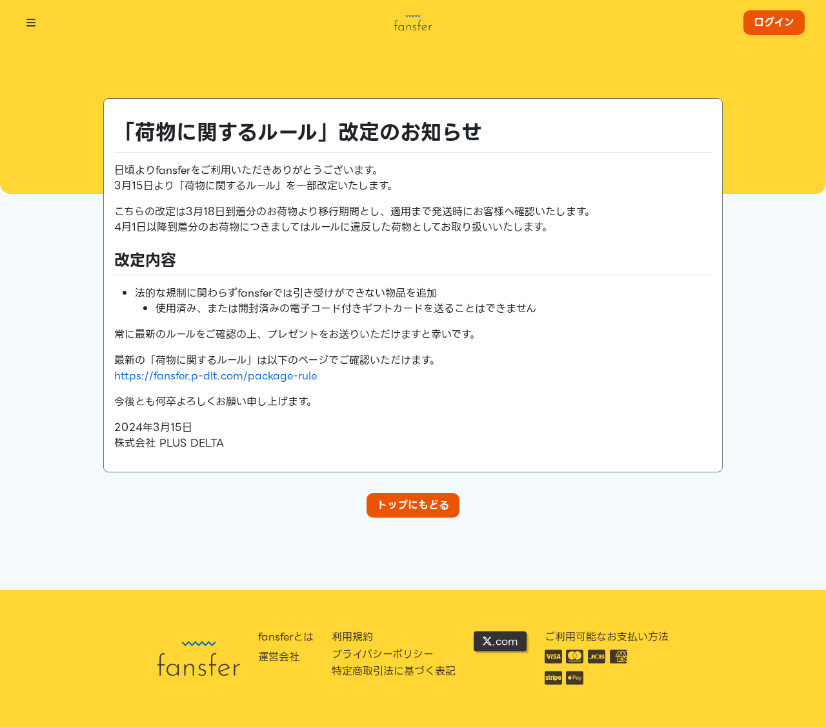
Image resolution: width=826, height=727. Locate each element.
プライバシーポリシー (383, 654)
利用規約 (352, 637)
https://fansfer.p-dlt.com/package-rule (215, 376)
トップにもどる (413, 505)
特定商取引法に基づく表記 (394, 671)
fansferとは (286, 637)
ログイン (774, 22)
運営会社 (278, 657)
